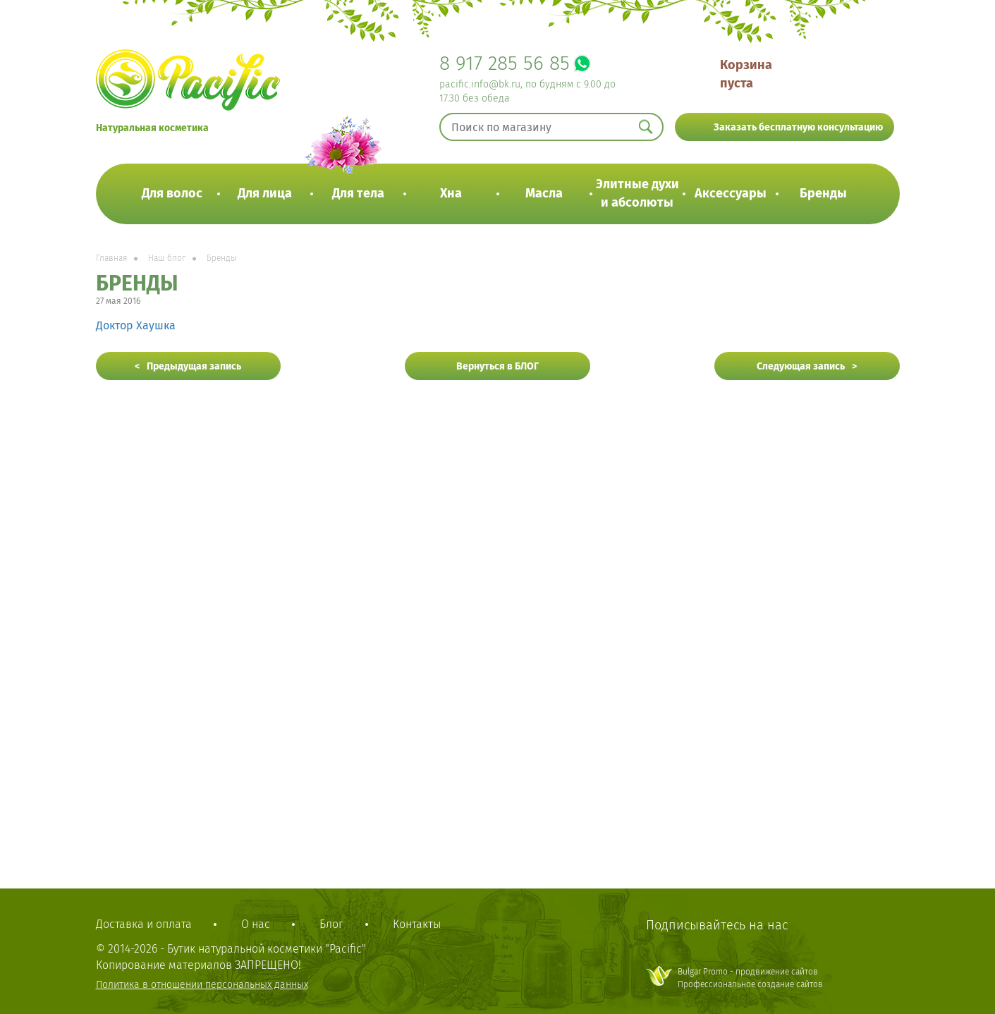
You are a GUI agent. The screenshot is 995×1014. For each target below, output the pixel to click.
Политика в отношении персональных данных (202, 985)
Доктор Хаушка (136, 325)
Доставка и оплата (144, 924)
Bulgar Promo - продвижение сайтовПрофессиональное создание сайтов (750, 978)
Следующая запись (801, 366)
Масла (544, 193)
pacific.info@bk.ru (479, 84)
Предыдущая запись (194, 366)
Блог (331, 924)
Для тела (358, 193)
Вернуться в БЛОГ (497, 366)
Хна (451, 193)
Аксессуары (731, 193)
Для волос (172, 193)
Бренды (823, 193)
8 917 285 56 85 (504, 63)
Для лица (265, 193)
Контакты (417, 924)
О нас (255, 924)
